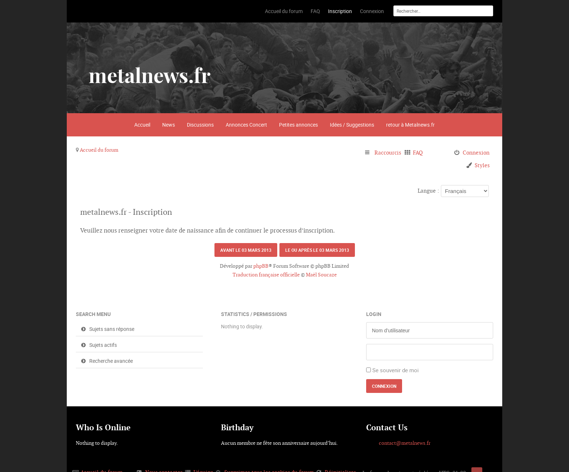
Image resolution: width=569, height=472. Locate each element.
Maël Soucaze (321, 274)
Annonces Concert (246, 124)
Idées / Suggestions (352, 124)
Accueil (142, 124)
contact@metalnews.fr (404, 443)
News (168, 124)
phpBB (261, 266)
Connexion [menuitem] (476, 152)
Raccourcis (387, 152)
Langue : (428, 190)
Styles (482, 165)
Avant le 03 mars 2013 (245, 250)
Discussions (200, 124)
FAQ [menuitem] (418, 152)
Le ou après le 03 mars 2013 (317, 250)
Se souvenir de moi (395, 370)
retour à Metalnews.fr (410, 124)
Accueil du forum (99, 150)
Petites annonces (298, 124)
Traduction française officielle (266, 274)
